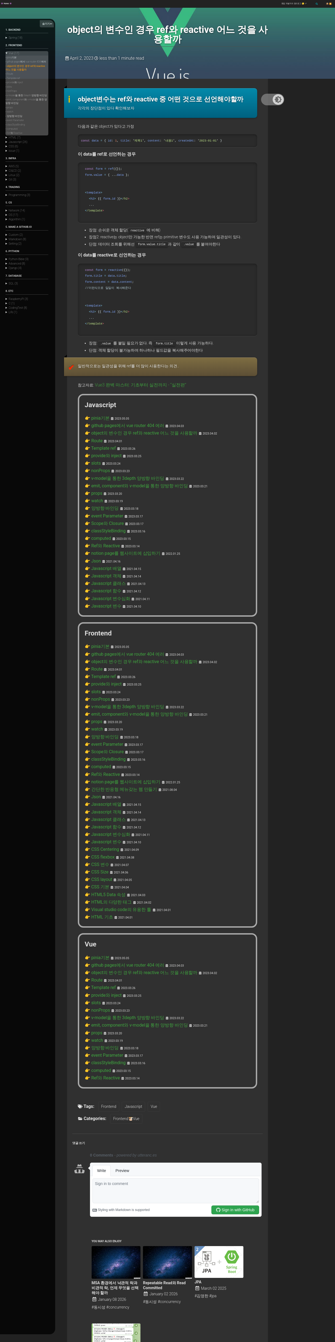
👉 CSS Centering (100, 775)
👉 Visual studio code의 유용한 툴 (114, 828)
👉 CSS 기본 (95, 808)
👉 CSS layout (97, 802)
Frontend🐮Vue (123, 1020)
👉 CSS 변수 (95, 789)
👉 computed (96, 499)
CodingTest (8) (18, 308)
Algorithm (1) (17, 219)
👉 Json (92, 519)
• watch (9, 111)
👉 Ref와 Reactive (100, 506)
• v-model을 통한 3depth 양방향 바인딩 (26, 95)
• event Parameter (15, 120)
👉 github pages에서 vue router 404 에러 (119, 400)
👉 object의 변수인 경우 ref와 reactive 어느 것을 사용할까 (134, 407)
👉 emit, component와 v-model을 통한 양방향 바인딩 (130, 453)
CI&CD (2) (15, 170)
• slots (9, 86)
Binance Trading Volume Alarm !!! (113, 1286)
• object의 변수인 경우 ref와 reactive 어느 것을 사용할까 (25, 68)
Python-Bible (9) (18, 259)
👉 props (92, 460)
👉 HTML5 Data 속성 (102, 815)
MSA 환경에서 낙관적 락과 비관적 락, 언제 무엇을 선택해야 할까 (115, 1189)
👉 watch (93, 466)
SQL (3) (13, 283)
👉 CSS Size (95, 795)
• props (9, 107)
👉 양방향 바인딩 (99, 473)
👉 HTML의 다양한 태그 (105, 822)
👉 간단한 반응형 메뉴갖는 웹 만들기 (116, 723)
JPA (198, 1183)
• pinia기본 (11, 57)
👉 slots (92, 433)
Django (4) (15, 268)
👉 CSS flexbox (98, 782)
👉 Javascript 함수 (101, 545)
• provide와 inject (14, 82)
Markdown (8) (17, 239)
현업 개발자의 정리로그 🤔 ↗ (294, 3)
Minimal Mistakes (78, 1339)
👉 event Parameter (101, 479)
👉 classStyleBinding (102, 493)
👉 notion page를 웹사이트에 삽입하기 (118, 512)
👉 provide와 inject (101, 427)
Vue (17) (14, 53)
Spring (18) (15, 38)
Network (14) (17, 210)
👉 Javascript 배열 (101, 526)
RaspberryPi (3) (18, 299)
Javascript (131, 1008)
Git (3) (12, 179)
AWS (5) (14, 166)
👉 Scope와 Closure (102, 486)
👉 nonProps (96, 440)
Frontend (107, 1008)
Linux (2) (14, 175)
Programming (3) (19, 195)
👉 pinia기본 (95, 394)
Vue (152, 1008)
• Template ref (13, 78)
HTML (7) (14, 137)
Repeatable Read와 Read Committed (164, 1187)
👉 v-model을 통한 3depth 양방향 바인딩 (119, 446)
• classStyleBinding (15, 124)
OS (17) (13, 215)
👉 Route (92, 414)
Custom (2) (16, 235)
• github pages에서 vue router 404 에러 (26, 61)
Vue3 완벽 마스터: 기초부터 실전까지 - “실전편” (135, 362)
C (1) (12, 303)
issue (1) (14, 151)
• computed (11, 128)
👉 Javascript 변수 (101, 558)
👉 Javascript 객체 (101, 532)
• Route (9, 73)
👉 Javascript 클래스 (103, 539)
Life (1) (13, 312)
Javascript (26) (18, 142)
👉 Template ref (98, 420)
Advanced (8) (17, 263)
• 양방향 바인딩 (14, 116)
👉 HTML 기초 (97, 835)
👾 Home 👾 (6, 3)
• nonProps (11, 91)
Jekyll (61, 1339)
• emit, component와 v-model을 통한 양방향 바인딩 (26, 101)
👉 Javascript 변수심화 (104, 552)
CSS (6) (13, 146)
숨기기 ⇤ (47, 23)
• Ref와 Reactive (14, 133)
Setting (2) (15, 243)
